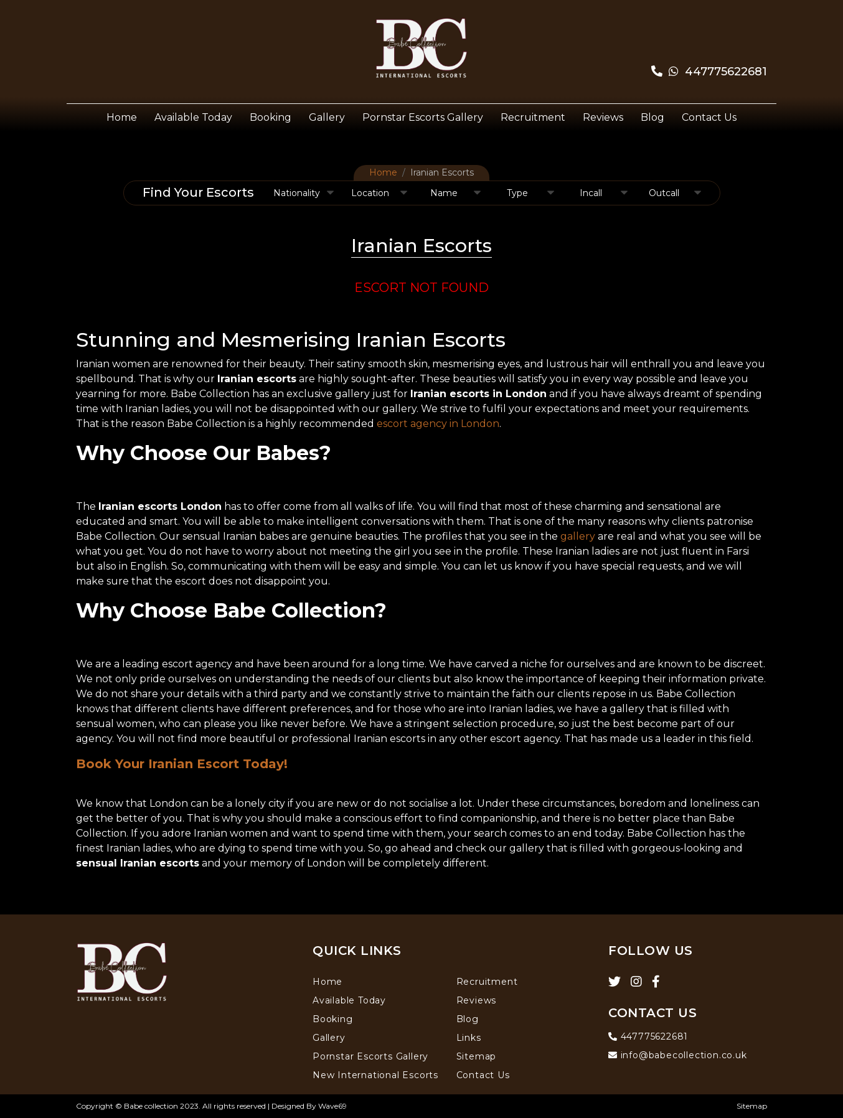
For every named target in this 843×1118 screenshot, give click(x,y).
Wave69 (332, 1106)
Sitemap (476, 1056)
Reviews (603, 117)
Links (468, 1037)
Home (121, 117)
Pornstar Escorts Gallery (422, 117)
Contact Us (709, 117)
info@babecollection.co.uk (677, 1055)
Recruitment (533, 117)
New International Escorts (375, 1075)
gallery (577, 536)
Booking (270, 117)
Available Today (193, 117)
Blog (652, 117)
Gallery (327, 117)
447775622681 (726, 71)
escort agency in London (438, 424)
